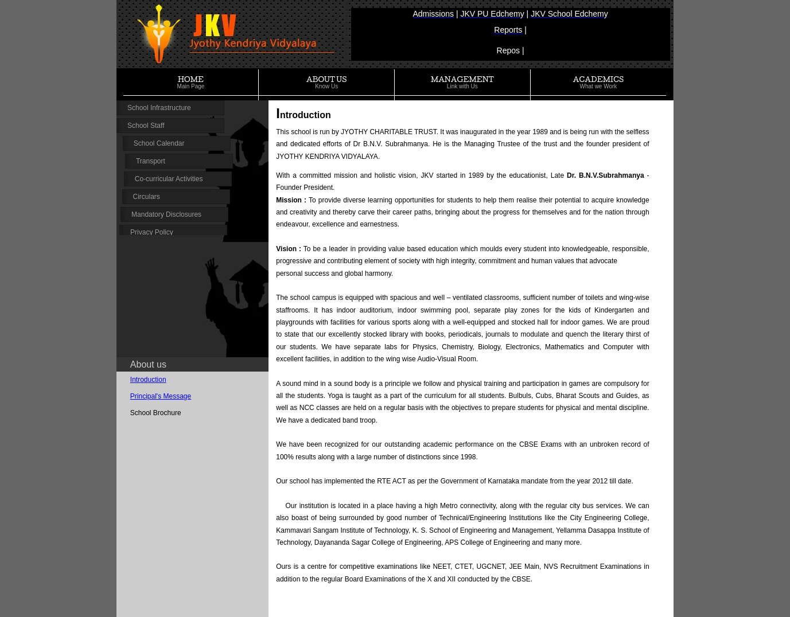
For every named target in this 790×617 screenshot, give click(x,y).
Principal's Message (160, 396)
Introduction (148, 380)
